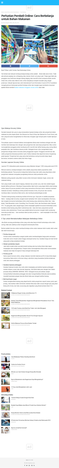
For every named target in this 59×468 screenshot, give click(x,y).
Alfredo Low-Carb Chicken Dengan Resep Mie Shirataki (26, 372)
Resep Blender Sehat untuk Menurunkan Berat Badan (25, 412)
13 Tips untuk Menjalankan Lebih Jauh (21, 387)
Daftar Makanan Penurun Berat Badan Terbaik (23, 323)
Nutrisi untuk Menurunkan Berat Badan (10, 12)
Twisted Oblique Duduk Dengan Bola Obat (22, 397)
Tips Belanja (23, 12)
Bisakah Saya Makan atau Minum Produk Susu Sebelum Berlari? (28, 405)
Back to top (29, 460)
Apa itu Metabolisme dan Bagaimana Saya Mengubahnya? (27, 379)
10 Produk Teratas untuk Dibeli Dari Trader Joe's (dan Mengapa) (28, 308)
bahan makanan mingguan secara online (26, 87)
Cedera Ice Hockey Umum (18, 364)
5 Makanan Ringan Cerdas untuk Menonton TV (23, 293)
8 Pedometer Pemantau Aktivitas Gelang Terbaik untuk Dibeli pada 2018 (30, 420)
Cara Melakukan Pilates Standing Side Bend (23, 357)
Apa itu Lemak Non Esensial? (19, 428)
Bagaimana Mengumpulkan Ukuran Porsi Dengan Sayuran (27, 315)
